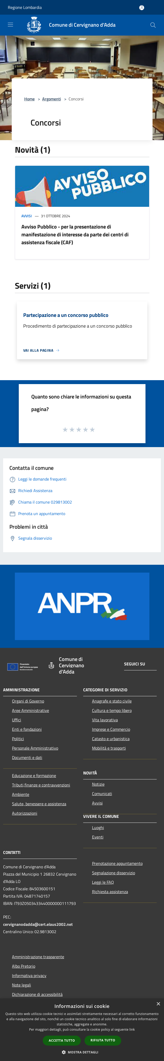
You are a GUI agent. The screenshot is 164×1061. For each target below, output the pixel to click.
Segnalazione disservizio (113, 873)
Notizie (98, 784)
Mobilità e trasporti (109, 748)
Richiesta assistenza (110, 891)
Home (29, 99)
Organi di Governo (28, 701)
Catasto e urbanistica (111, 738)
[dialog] (82, 1030)
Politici (18, 738)
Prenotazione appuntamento (117, 863)
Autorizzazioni (24, 813)
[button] (82, 1052)
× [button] (158, 1004)
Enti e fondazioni (27, 729)
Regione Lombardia (25, 7)
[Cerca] (153, 25)
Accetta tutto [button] (62, 1040)
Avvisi (26, 216)
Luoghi (98, 827)
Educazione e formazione (34, 775)
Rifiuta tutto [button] (102, 1040)
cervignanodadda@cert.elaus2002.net (38, 924)
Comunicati (102, 793)
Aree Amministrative (30, 710)
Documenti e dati (27, 757)
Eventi (98, 837)
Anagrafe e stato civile (112, 701)
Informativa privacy (29, 975)
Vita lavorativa (105, 720)
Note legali (21, 985)
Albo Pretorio (23, 966)
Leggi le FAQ (103, 882)
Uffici (16, 720)
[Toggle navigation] (10, 24)
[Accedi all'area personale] (142, 8)
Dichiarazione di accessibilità (37, 994)
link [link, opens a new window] (132, 1029)
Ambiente (20, 794)
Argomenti (51, 99)
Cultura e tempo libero (112, 710)
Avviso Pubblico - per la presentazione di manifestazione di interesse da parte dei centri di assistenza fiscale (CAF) (75, 234)
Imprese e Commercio (111, 729)
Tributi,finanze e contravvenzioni (41, 785)
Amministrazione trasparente (38, 957)
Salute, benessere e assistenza (39, 804)
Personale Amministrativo (35, 748)
